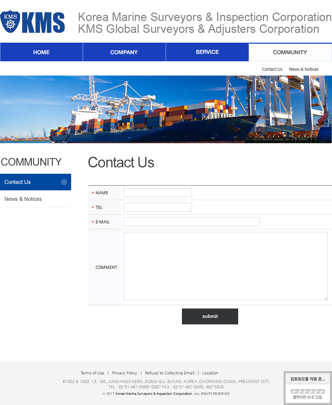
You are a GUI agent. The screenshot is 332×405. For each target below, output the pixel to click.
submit (210, 316)
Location (210, 372)
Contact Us (272, 69)
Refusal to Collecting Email (169, 372)
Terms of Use (92, 372)
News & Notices (303, 69)
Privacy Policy (124, 372)
